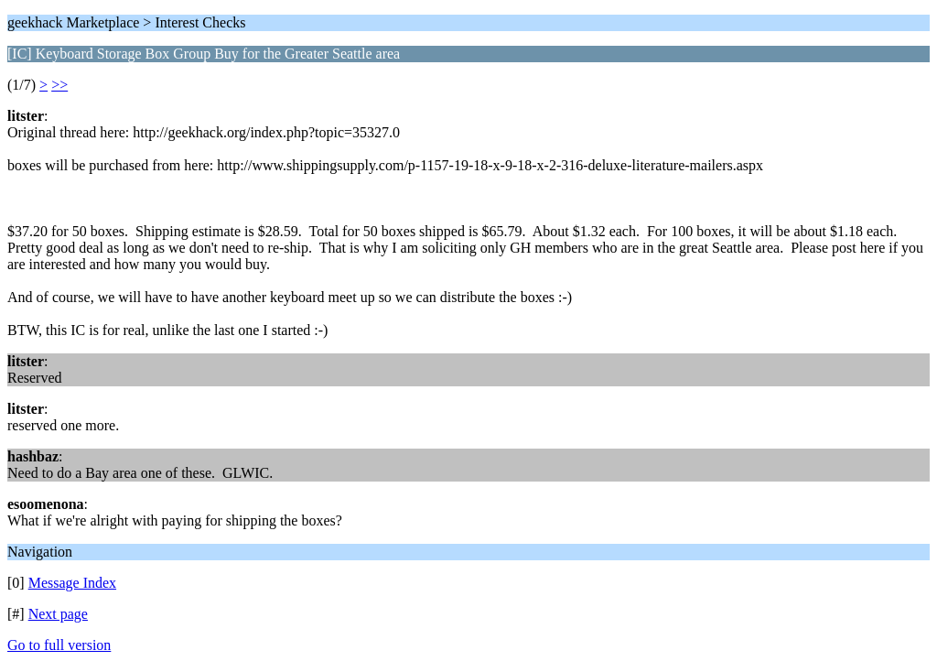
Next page (58, 614)
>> (59, 84)
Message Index (72, 583)
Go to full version (59, 645)
